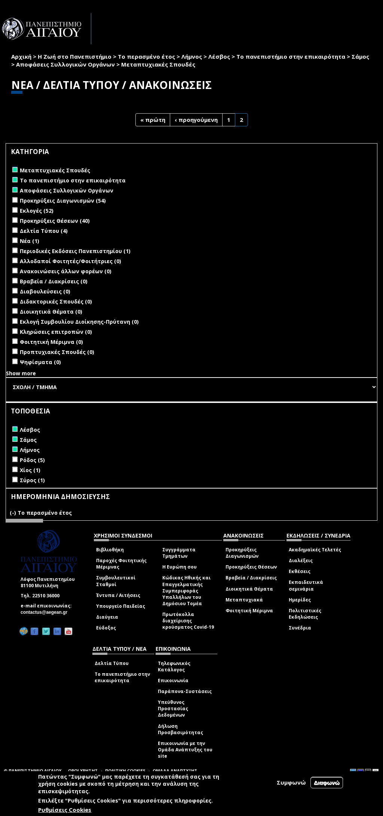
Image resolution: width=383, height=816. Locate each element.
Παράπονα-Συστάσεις (185, 691)
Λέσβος (219, 56)
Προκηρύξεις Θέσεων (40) (55, 220)
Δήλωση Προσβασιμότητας (180, 729)
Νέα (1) (29, 240)
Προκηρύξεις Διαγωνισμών (242, 552)
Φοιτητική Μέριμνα (249, 610)
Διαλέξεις (301, 560)
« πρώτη (152, 119)
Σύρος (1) (32, 480)
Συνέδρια (300, 628)
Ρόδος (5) (32, 460)
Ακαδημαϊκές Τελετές (315, 549)
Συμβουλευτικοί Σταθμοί (115, 581)
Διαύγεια (107, 617)
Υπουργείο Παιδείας (120, 606)
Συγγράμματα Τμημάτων (179, 552)
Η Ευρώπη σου (179, 567)
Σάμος (360, 56)
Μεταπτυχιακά (244, 600)
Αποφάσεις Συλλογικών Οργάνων (65, 64)
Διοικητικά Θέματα (249, 589)
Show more (21, 373)
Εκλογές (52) (36, 210)
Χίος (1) (30, 470)
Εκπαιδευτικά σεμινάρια (306, 585)
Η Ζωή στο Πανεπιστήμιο (74, 56)
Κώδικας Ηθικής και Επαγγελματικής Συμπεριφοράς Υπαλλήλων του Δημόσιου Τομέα (186, 591)
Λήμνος (191, 56)
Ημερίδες (300, 600)
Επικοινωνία (173, 680)
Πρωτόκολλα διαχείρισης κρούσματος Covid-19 (188, 620)
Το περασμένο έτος (146, 56)
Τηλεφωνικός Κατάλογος (174, 666)
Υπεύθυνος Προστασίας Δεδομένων (173, 708)
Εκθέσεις (299, 571)
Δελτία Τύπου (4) (44, 230)
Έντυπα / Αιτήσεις (118, 595)
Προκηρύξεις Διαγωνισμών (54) (63, 200)
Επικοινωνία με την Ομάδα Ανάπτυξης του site (185, 749)
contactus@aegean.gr (46, 612)
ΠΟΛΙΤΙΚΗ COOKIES (125, 770)
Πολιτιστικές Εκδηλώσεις (305, 613)
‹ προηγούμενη (196, 119)
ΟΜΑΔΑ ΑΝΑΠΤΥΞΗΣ (175, 770)
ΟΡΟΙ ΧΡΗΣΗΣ (83, 770)
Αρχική (21, 56)
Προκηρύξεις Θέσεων (251, 567)
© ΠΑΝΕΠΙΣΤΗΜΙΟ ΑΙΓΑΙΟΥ (32, 770)
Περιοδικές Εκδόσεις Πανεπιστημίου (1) (75, 251)
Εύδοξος (106, 628)
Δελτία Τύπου (112, 663)
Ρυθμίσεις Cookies (64, 809)
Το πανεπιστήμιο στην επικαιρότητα (290, 56)
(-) (14, 512)
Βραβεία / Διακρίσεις (251, 578)
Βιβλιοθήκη (110, 549)
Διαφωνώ (327, 782)
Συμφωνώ (291, 782)
